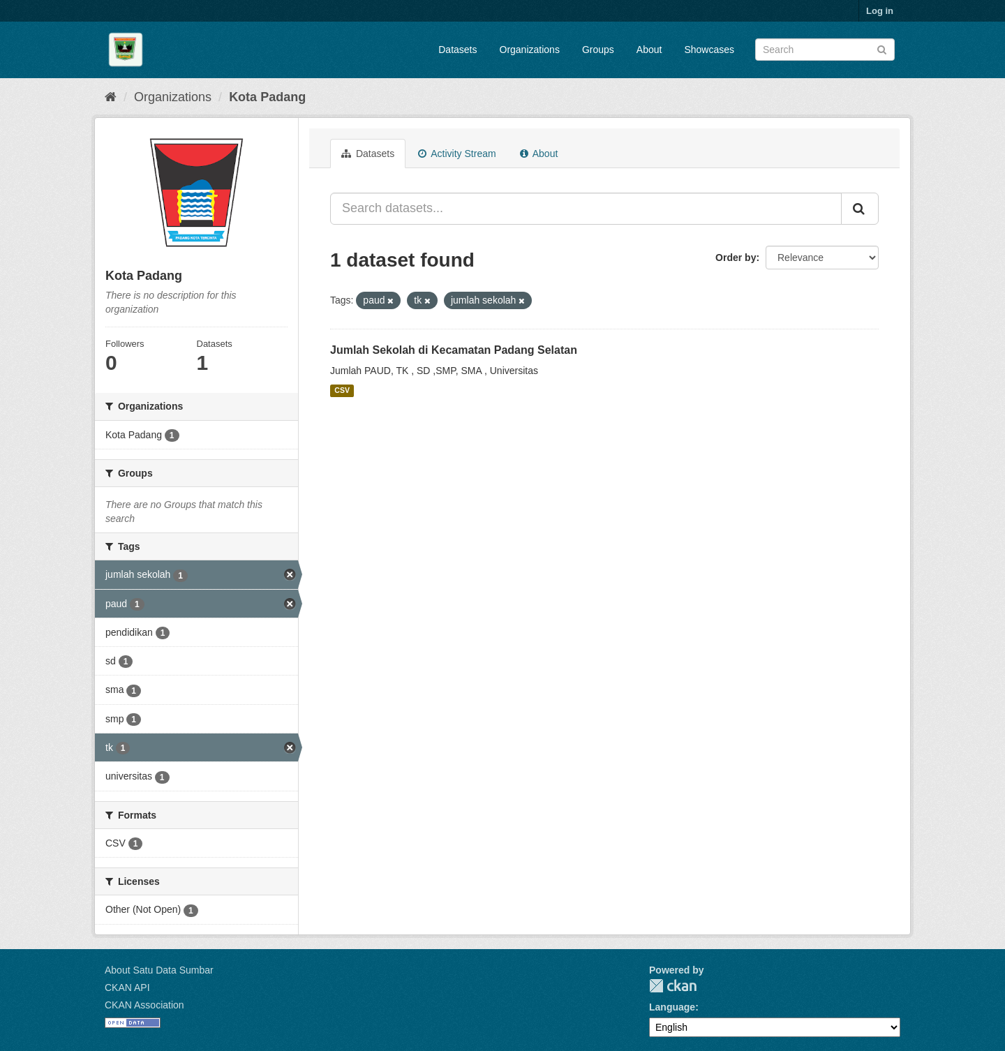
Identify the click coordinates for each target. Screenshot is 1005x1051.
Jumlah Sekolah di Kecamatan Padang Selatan (453, 350)
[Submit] (882, 48)
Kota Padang (267, 97)
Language (672, 1007)
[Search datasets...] (586, 209)
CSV (342, 391)
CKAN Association (144, 1005)
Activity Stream (457, 153)
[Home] (111, 97)
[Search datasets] (825, 49)
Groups (598, 49)
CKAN (673, 985)
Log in (879, 11)
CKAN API (127, 987)
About (649, 49)
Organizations (530, 49)
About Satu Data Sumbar (159, 970)
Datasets (457, 49)
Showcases (709, 49)
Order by (735, 257)
